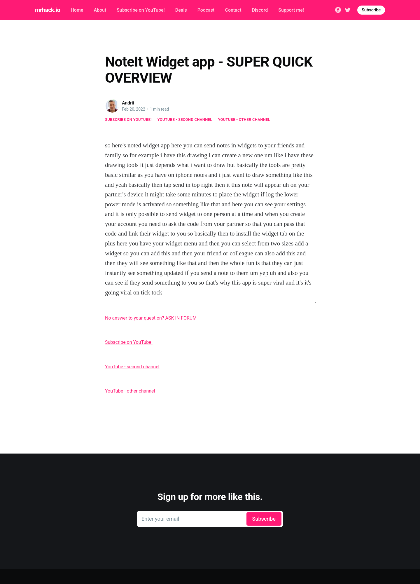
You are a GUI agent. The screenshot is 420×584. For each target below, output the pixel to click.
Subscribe (371, 10)
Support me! (291, 10)
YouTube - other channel (244, 119)
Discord (260, 10)
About (100, 10)
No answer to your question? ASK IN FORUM (151, 318)
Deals (181, 10)
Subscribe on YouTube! (140, 10)
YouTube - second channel (185, 119)
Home (77, 10)
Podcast (206, 10)
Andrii (128, 103)
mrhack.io (47, 9)
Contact (233, 10)
